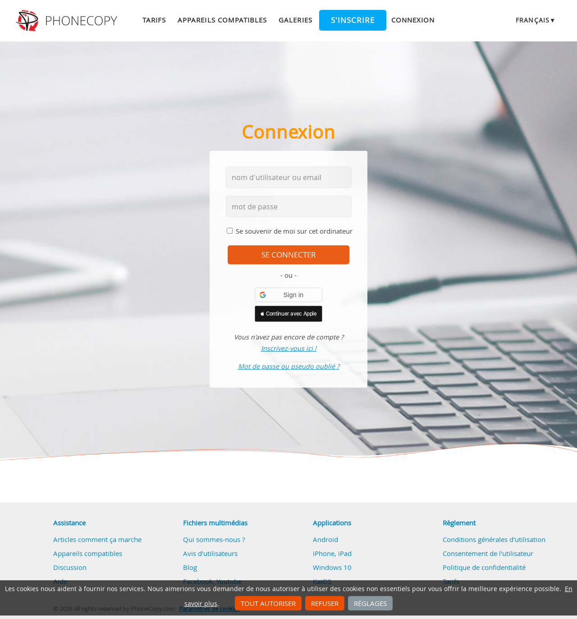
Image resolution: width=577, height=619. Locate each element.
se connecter (288, 255)
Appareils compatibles (222, 19)
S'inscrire (353, 20)
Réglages (370, 603)
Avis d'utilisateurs (210, 553)
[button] (288, 295)
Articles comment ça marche (97, 539)
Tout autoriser (268, 603)
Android (325, 539)
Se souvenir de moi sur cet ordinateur (294, 230)
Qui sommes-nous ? (214, 539)
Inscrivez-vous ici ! (288, 348)
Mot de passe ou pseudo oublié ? (288, 366)
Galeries (295, 19)
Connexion (413, 19)
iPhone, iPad (332, 553)
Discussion (70, 567)
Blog (190, 567)
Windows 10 (332, 567)
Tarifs (154, 19)
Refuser (325, 603)
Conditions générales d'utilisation (494, 539)
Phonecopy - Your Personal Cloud (67, 20)
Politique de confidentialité (484, 567)
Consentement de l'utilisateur (488, 553)
